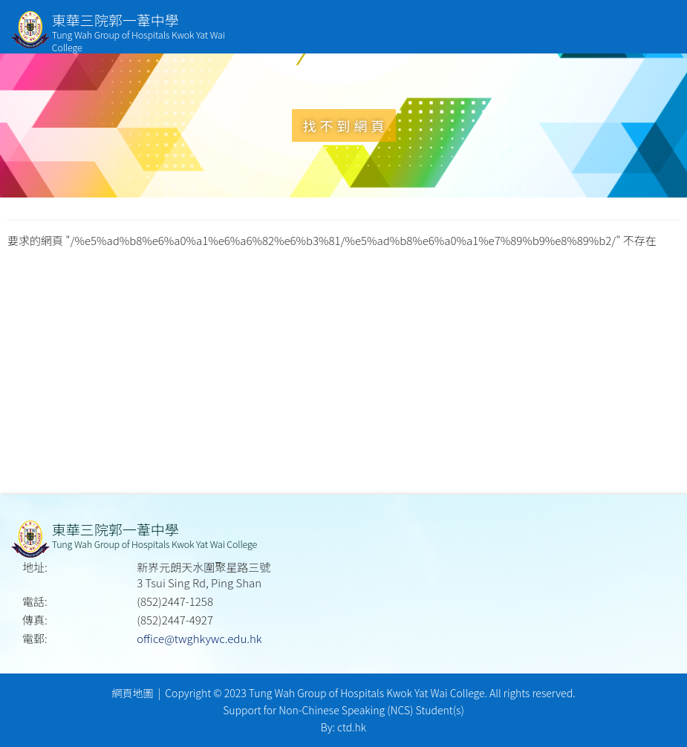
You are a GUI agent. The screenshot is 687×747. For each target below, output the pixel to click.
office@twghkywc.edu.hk (199, 638)
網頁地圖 (132, 692)
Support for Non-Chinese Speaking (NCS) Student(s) (343, 709)
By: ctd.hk (343, 727)
